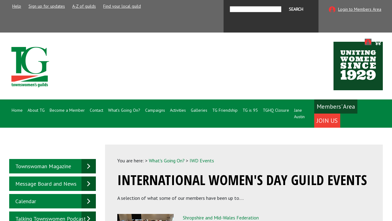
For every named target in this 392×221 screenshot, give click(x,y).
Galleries (199, 110)
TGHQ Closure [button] (276, 110)
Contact (96, 110)
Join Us (327, 121)
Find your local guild (122, 6)
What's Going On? (167, 160)
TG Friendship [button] (225, 110)
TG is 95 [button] (250, 110)
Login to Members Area (359, 9)
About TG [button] (36, 110)
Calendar (25, 201)
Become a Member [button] (67, 110)
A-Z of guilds (84, 6)
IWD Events (202, 160)
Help (16, 6)
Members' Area (336, 106)
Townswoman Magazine (43, 166)
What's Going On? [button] (124, 110)
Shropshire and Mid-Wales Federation (221, 218)
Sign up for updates (46, 6)
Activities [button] (178, 110)
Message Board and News (46, 183)
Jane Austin (299, 113)
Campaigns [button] (155, 110)
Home (17, 110)
